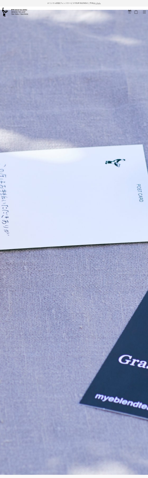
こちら (98, 3)
